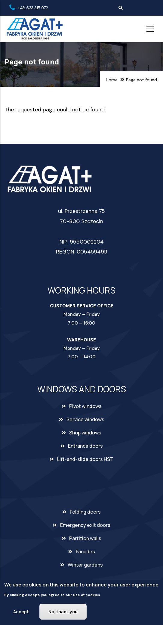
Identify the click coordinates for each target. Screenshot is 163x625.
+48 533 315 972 (33, 8)
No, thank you (63, 613)
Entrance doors (85, 446)
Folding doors (85, 511)
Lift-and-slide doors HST (85, 459)
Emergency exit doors (85, 525)
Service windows (85, 419)
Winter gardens (85, 564)
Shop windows (85, 432)
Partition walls (85, 538)
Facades (85, 551)
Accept (21, 613)
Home (112, 79)
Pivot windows (85, 406)
